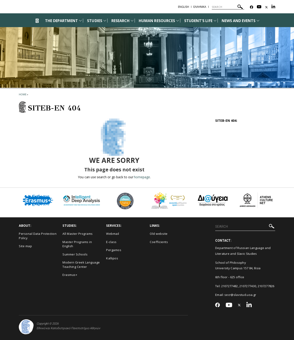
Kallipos (112, 258)
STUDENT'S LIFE (198, 20)
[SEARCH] (228, 6)
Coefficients (159, 242)
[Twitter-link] (266, 7)
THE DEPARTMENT (61, 20)
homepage (142, 177)
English (183, 7)
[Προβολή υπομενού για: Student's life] (215, 20)
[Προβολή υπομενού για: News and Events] (257, 20)
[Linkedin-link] (273, 7)
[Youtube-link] (259, 7)
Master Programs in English (77, 244)
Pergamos (113, 250)
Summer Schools (75, 254)
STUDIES (94, 20)
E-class (111, 242)
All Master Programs (77, 234)
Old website (159, 234)
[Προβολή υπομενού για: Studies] (104, 20)
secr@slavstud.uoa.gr (240, 295)
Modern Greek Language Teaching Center (81, 264)
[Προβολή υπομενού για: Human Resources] (177, 20)
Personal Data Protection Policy (38, 236)
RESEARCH (120, 20)
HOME (22, 94)
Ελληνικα (199, 7)
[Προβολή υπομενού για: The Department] (80, 20)
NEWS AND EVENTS (239, 20)
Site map (25, 246)
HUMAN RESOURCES (157, 20)
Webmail (112, 234)
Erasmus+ (69, 275)
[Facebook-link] (251, 7)
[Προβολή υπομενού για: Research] (132, 20)
